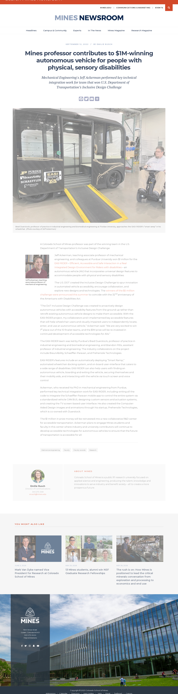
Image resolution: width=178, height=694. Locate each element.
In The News (94, 26)
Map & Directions (30, 634)
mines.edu (105, 4)
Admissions (50, 690)
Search (169, 4)
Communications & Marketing (133, 4)
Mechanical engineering (51, 447)
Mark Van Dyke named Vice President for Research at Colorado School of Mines (37, 570)
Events (159, 4)
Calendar (63, 690)
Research (92, 447)
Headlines (31, 26)
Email (108, 690)
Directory (75, 690)
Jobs (100, 690)
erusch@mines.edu (37, 491)
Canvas (129, 690)
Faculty (67, 447)
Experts (77, 26)
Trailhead (118, 690)
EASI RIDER (61, 260)
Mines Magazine (116, 26)
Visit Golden (88, 690)
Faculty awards (79, 447)
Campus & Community (55, 26)
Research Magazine (141, 26)
